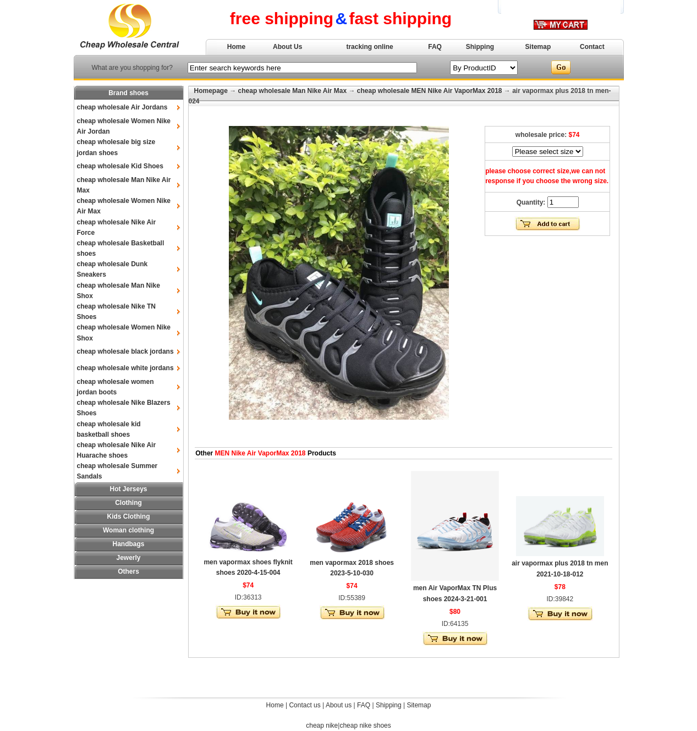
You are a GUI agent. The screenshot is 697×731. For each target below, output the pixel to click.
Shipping (480, 47)
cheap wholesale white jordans (125, 368)
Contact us (304, 705)
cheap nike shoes (365, 725)
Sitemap (538, 47)
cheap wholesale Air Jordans (122, 107)
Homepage (211, 91)
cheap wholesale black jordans (125, 351)
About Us (287, 47)
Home (236, 47)
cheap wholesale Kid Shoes (120, 166)
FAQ (435, 47)
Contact (592, 47)
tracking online (369, 47)
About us (339, 705)
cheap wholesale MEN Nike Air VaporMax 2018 (429, 91)
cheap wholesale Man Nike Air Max (292, 91)
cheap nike (322, 725)
